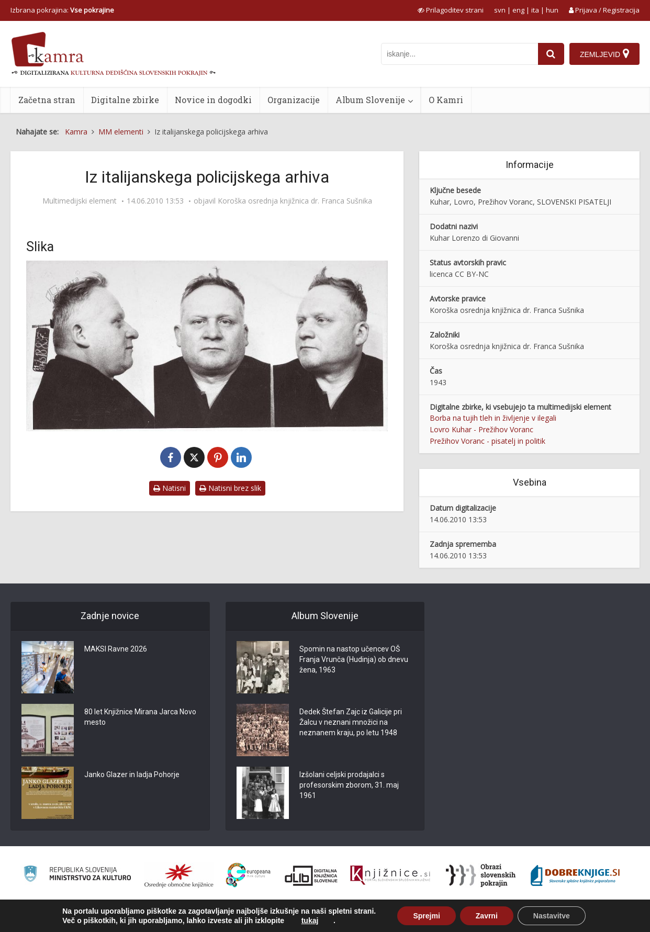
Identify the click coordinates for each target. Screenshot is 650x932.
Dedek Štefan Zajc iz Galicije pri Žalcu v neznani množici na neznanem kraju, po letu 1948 (350, 722)
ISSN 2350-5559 (616, 918)
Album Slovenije (370, 99)
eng (518, 10)
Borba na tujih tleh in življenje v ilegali (493, 418)
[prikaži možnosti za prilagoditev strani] (451, 10)
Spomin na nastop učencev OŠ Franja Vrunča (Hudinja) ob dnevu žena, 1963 (353, 659)
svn (500, 10)
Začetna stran (46, 99)
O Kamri (446, 99)
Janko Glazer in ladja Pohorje (132, 774)
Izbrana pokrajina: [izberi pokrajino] (62, 10)
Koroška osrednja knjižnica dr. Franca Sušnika (295, 201)
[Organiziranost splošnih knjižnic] (179, 875)
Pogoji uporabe (492, 918)
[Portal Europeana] (248, 875)
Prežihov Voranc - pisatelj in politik (487, 441)
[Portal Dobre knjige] (575, 875)
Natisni (169, 488)
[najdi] (551, 54)
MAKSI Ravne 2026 (115, 649)
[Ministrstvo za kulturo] (77, 875)
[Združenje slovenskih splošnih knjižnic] (390, 875)
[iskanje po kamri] (459, 54)
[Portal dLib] (311, 875)
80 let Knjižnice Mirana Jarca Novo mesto (140, 717)
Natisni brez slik (230, 488)
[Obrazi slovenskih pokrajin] (481, 875)
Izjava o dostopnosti (554, 918)
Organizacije (293, 99)
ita (535, 10)
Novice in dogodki (213, 99)
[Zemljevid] (604, 54)
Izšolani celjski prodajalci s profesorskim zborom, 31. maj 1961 (349, 785)
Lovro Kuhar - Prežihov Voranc (481, 429)
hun (552, 10)
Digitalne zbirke (125, 99)
